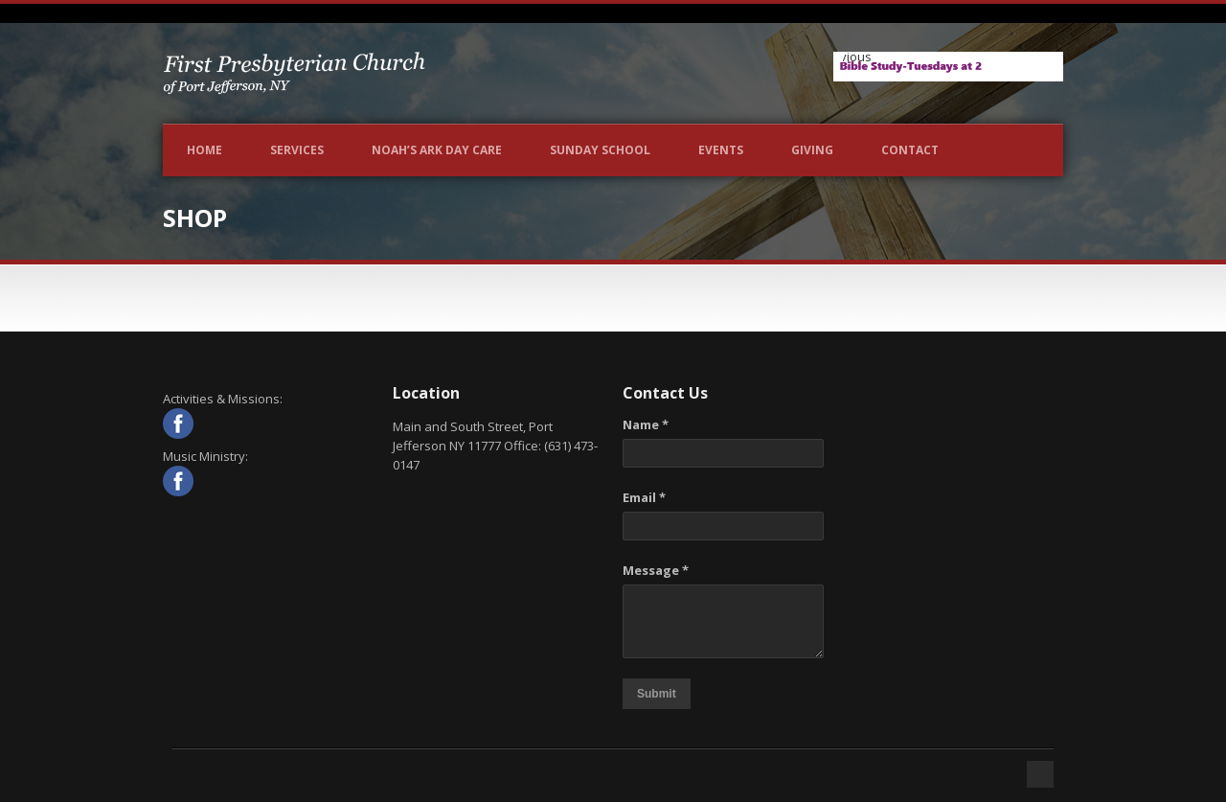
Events (720, 150)
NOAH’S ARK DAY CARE (437, 150)
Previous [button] (857, 56)
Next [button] (1039, 62)
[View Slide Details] (948, 66)
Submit (656, 693)
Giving (812, 150)
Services (297, 150)
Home (204, 150)
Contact (910, 150)
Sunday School (600, 150)
